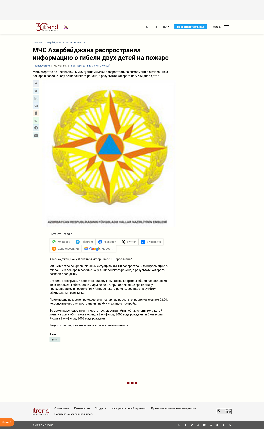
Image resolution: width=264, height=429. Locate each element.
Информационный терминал (129, 408)
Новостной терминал (190, 26)
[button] (36, 83)
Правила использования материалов (173, 408)
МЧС (55, 339)
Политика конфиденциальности (73, 414)
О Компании (61, 408)
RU (165, 27)
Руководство (82, 408)
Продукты (101, 408)
